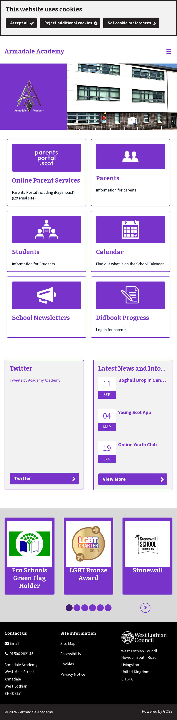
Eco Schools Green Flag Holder (29, 578)
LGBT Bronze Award (88, 574)
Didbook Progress (122, 317)
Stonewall (147, 570)
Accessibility (70, 654)
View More (114, 479)
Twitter (21, 368)
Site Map (67, 643)
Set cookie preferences (129, 23)
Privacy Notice (72, 674)
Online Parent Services (46, 180)
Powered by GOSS (157, 711)
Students (25, 252)
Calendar (110, 252)
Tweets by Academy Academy (35, 380)
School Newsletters (41, 317)
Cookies (67, 664)
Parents (107, 178)
